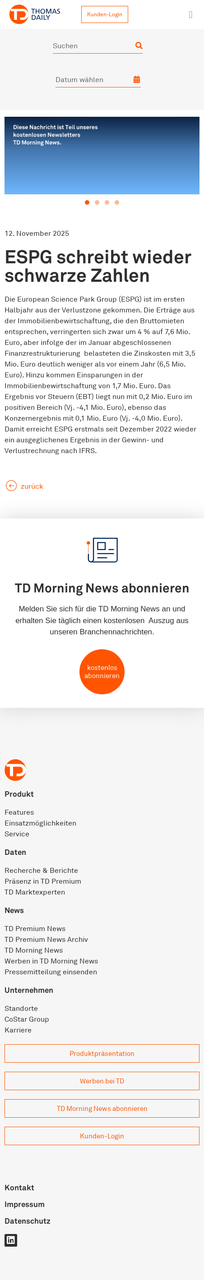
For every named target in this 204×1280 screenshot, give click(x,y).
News (14, 910)
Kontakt (19, 1187)
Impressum (25, 1204)
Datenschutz (28, 1220)
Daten (15, 852)
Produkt (19, 793)
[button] (190, 14)
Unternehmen (29, 990)
